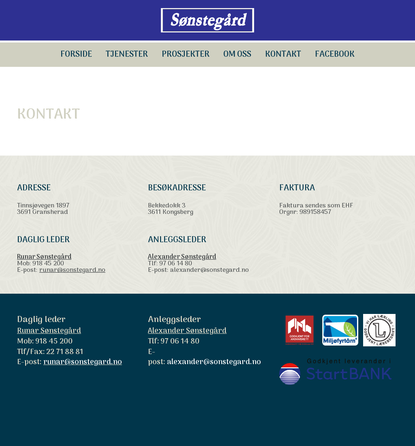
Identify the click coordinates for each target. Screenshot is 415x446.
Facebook (335, 54)
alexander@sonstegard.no (209, 270)
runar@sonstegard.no (72, 270)
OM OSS (237, 54)
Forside (76, 54)
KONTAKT (283, 54)
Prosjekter (186, 54)
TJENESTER (127, 54)
